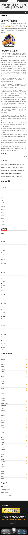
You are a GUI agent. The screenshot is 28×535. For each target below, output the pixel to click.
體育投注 (2, 218)
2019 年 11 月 (3, 307)
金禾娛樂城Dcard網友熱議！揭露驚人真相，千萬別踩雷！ (11, 176)
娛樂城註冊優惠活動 (14, 403)
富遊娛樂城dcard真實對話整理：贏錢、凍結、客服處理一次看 (12, 167)
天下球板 (14, 391)
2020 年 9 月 (3, 268)
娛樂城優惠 (14, 398)
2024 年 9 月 (3, 250)
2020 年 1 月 (3, 299)
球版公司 (14, 444)
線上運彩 (2, 209)
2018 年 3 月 (3, 338)
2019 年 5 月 (3, 325)
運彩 (14, 457)
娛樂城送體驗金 (14, 405)
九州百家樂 (4, 187)
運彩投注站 (14, 461)
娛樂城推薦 (14, 401)
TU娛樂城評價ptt (14, 357)
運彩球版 (2, 215)
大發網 (14, 388)
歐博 (10, 516)
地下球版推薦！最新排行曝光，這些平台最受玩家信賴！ (11, 173)
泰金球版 (14, 422)
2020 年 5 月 (3, 281)
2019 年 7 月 (3, 316)
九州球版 (7, 26)
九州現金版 (14, 362)
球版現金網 (3, 206)
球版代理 (14, 437)
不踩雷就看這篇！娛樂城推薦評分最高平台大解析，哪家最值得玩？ (13, 164)
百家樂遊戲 (14, 452)
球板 (3, 202)
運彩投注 (2, 212)
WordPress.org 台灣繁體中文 (6, 495)
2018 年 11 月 (3, 334)
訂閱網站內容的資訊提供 (5, 489)
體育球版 (3, 224)
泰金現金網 (14, 420)
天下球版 (6, 30)
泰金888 (14, 418)
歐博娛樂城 (14, 410)
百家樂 (13, 517)
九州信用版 (14, 359)
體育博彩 (3, 221)
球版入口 (14, 442)
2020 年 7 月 (3, 272)
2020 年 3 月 (3, 290)
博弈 (14, 379)
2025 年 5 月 (3, 241)
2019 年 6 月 (3, 321)
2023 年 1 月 (3, 259)
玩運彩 (2, 197)
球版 (23, 26)
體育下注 (14, 469)
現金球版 (14, 427)
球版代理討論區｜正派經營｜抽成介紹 (14, 6)
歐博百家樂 (14, 413)
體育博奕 (14, 471)
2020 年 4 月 (3, 285)
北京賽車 (14, 376)
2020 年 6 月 (3, 276)
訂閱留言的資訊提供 (4, 492)
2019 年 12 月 (3, 303)
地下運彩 (14, 386)
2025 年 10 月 (3, 237)
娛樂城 (14, 396)
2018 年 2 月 (3, 343)
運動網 (14, 454)
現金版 (14, 425)
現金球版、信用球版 (14, 430)
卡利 (3, 516)
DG (18, 516)
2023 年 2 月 (3, 254)
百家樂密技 (14, 449)
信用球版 (14, 374)
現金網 (14, 432)
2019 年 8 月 (3, 312)
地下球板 (14, 381)
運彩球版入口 (14, 466)
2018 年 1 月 (3, 347)
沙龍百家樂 (14, 415)
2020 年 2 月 (3, 294)
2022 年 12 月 (3, 263)
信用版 (14, 371)
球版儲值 (14, 440)
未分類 (14, 408)
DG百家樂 (22, 516)
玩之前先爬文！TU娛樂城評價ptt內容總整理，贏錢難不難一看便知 (13, 170)
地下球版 (6, 25)
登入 (2, 486)
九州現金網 (14, 364)
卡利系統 (6, 516)
